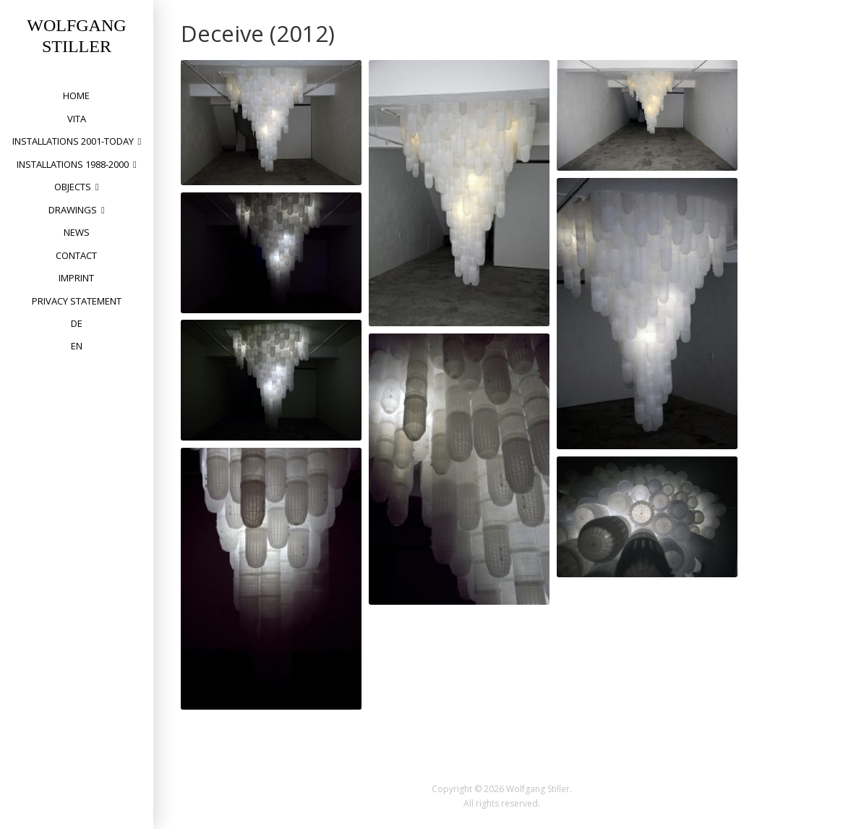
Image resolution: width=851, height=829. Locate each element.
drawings (72, 209)
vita (76, 118)
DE (76, 323)
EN (76, 345)
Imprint (76, 277)
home (76, 95)
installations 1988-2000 (73, 164)
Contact (76, 255)
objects (72, 186)
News (77, 232)
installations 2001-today (73, 141)
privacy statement (76, 300)
